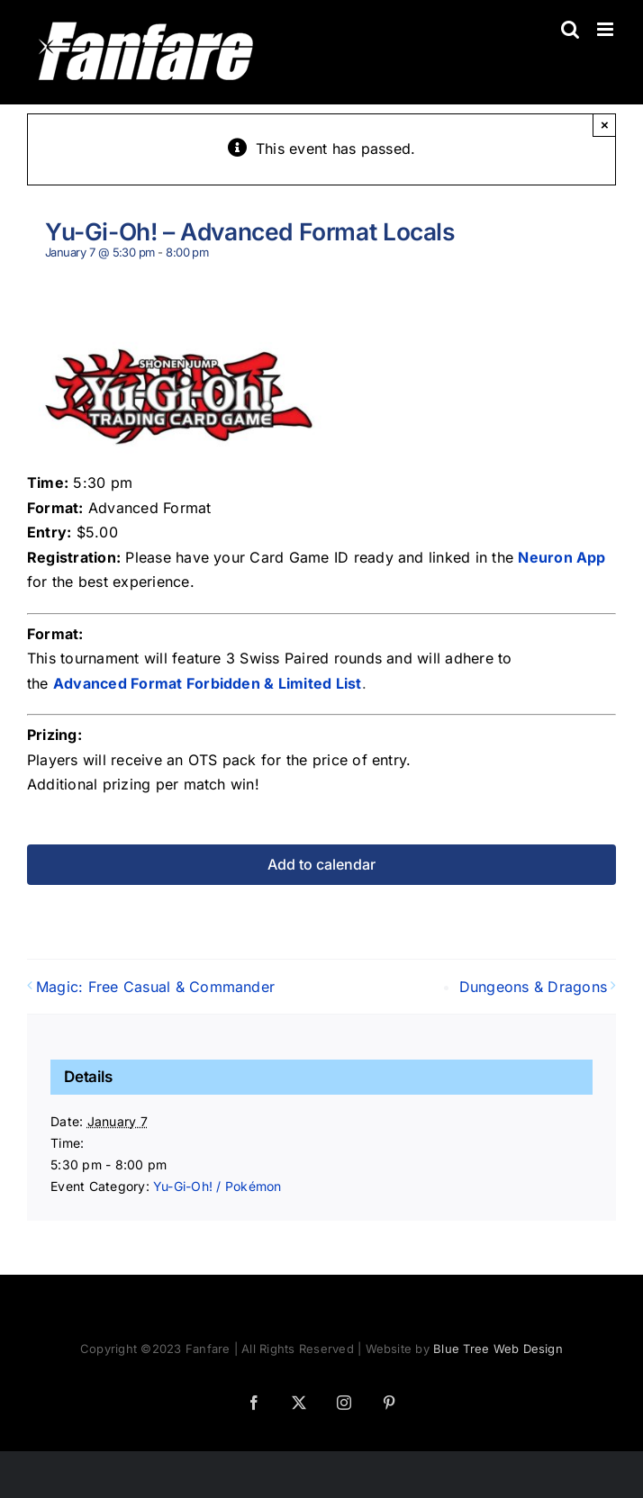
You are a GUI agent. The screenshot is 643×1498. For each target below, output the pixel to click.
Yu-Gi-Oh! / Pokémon (217, 1186)
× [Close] (605, 124)
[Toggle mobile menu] (606, 29)
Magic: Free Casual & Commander (155, 987)
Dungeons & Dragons (533, 987)
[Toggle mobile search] (570, 29)
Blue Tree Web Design (498, 1348)
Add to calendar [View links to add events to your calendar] (321, 864)
